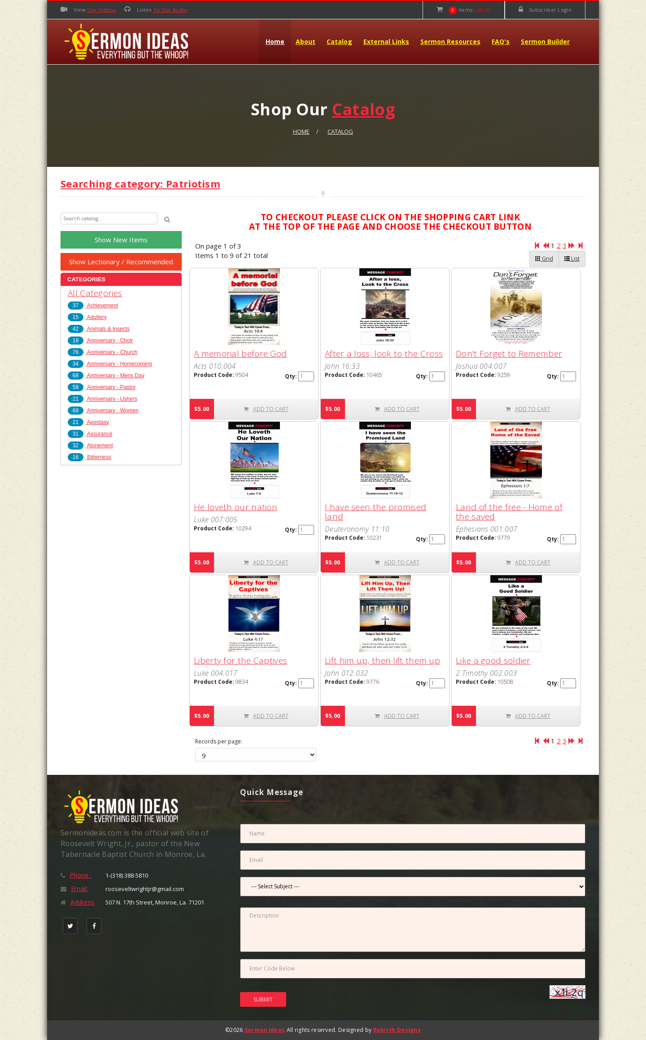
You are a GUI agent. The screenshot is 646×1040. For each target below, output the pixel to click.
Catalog (339, 41)
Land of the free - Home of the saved (509, 511)
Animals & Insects (99, 329)
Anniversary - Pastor (101, 387)
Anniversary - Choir (100, 340)
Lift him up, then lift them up (382, 660)
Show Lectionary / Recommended (121, 261)
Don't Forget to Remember (509, 353)
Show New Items (121, 239)
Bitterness (89, 457)
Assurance (90, 434)
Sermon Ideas (264, 1030)
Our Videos (101, 9)
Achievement (93, 305)
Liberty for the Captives (240, 660)
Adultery (87, 317)
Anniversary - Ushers (102, 399)
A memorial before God (240, 353)
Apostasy (88, 422)
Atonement (90, 445)
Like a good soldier (493, 660)
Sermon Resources (450, 41)
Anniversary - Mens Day (106, 375)
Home (275, 41)
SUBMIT (263, 999)
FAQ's (501, 41)
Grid (544, 258)
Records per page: (218, 741)
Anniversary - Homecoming (110, 364)
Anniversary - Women (103, 410)
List (572, 258)
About (305, 41)
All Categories (95, 293)
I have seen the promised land (375, 511)
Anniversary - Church (102, 352)
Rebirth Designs (397, 1030)
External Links (386, 41)
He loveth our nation (235, 507)
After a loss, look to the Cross (384, 353)
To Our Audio (170, 9)
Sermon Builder (545, 41)
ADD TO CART (266, 409)
